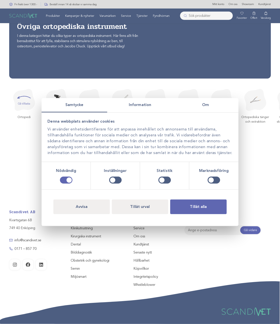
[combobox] (206, 16)
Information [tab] (140, 104)
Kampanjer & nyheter (79, 16)
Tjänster (142, 16)
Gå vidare (250, 230)
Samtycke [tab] (74, 104)
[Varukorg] (266, 16)
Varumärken (108, 16)
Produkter (53, 16)
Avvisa (82, 206)
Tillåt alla (198, 206)
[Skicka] (184, 16)
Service (126, 16)
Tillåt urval (140, 206)
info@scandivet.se (27, 240)
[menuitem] (53, 16)
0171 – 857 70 (25, 249)
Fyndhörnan (161, 16)
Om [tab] (205, 104)
